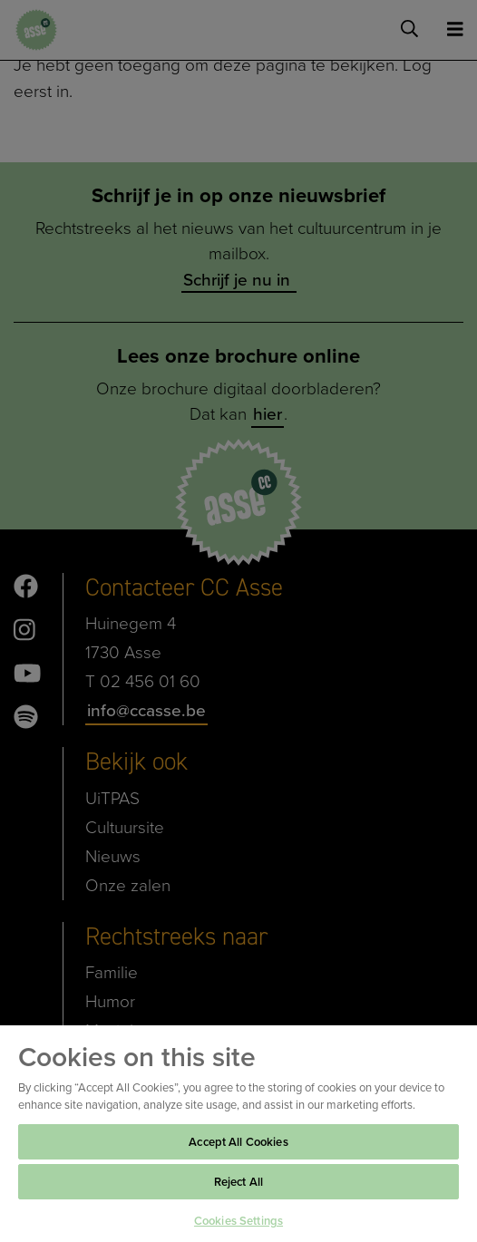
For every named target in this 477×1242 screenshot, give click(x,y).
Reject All (238, 1181)
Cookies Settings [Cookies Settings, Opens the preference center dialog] (238, 1220)
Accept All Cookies (238, 1141)
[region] (238, 1133)
